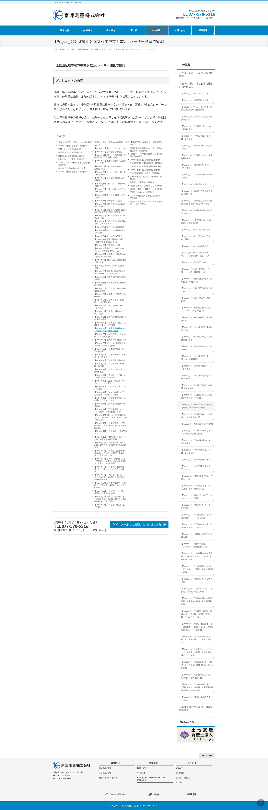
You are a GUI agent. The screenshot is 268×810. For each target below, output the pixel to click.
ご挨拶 (179, 768)
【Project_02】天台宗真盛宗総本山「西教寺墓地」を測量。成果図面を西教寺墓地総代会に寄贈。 (110, 499)
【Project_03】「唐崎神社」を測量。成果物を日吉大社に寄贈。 (110, 492)
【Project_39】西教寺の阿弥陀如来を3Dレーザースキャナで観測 (110, 272)
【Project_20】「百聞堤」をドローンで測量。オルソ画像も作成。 (110, 376)
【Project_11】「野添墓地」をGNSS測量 (110, 432)
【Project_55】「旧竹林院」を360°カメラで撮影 (110, 190)
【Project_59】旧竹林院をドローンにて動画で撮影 (110, 167)
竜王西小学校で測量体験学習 (70, 152)
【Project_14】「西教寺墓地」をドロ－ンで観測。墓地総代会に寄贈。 (110, 410)
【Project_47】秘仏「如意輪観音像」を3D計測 (110, 231)
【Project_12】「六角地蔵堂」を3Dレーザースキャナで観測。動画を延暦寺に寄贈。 (110, 425)
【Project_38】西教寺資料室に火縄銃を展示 (110, 278)
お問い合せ (153, 794)
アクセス (180, 782)
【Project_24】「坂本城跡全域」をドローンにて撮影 (110, 356)
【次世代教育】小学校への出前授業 (74, 142)
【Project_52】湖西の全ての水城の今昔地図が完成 (110, 205)
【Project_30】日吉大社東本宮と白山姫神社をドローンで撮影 (110, 324)
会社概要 (180, 772)
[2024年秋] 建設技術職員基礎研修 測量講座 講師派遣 (146, 155)
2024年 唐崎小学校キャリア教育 (72, 172)
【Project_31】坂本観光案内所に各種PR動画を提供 (110, 318)
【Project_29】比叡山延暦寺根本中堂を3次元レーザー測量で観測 (110, 329)
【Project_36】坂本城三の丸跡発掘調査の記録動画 (110, 289)
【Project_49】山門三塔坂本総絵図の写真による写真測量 (110, 222)
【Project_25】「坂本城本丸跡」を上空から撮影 (110, 350)
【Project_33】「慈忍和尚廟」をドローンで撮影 (110, 306)
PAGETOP (207, 755)
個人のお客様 (105, 768)
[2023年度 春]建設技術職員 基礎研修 (145, 166)
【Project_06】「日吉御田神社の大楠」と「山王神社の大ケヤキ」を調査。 (109, 469)
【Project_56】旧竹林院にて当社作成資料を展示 (110, 185)
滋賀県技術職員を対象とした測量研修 (146, 186)
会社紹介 (191, 763)
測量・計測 (142, 768)
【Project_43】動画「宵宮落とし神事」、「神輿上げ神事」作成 (109, 249)
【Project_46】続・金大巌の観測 (108, 236)
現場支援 (141, 772)
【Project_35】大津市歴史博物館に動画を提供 (110, 295)
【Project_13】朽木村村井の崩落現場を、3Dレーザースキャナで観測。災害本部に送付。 (110, 417)
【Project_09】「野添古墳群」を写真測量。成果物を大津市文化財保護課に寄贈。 (110, 444)
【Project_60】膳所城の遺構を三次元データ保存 (110, 162)
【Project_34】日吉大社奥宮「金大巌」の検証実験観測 (109, 301)
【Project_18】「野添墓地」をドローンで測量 (110, 387)
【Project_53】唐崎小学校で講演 (108, 201)
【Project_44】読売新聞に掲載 (107, 245)
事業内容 (115, 763)
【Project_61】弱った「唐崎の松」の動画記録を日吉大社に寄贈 (110, 156)
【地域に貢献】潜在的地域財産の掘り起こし (110, 143)
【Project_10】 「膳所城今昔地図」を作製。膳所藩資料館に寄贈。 (110, 438)
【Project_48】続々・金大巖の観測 (109, 227)
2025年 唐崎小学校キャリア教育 (72, 146)
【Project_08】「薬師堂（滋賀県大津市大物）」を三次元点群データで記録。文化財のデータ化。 (110, 453)
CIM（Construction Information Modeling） (151, 778)
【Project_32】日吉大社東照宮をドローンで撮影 (110, 312)
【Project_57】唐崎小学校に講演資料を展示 (110, 179)
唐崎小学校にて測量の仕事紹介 (71, 159)
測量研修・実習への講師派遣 (142, 182)
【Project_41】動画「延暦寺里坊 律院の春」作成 (110, 261)
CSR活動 (61, 136)
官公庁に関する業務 (108, 777)
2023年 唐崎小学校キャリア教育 (72, 168)
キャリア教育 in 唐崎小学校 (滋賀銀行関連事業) (74, 164)
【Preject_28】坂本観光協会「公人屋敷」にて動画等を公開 (110, 335)
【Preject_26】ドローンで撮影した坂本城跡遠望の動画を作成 (110, 344)
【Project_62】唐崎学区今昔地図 (108, 152)
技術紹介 (153, 763)
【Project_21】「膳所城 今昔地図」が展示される (110, 370)
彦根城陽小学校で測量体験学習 (71, 156)
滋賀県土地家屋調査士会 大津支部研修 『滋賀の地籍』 (146, 202)
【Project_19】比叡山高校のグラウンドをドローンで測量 (110, 382)
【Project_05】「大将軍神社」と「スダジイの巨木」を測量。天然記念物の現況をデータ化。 (110, 477)
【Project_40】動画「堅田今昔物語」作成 (110, 267)
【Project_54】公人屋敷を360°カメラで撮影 (110, 196)
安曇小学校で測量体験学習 (69, 149)
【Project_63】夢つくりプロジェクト (110, 148)
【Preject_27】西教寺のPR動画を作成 (110, 340)
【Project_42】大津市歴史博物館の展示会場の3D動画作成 (110, 255)
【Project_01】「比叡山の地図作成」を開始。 (110, 506)
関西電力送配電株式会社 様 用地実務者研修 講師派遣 (146, 149)
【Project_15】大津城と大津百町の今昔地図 (110, 405)
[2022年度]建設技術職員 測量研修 (145, 173)
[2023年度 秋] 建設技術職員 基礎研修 (147, 163)
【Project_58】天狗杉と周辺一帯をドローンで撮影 (110, 173)
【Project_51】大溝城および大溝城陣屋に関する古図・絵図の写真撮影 (110, 211)
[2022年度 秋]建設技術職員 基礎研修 (145, 170)
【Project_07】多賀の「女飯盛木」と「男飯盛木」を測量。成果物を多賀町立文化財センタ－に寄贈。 (110, 461)
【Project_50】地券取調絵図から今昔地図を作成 (110, 216)
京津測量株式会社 (130, 806)
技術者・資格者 (183, 777)
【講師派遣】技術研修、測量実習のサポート (146, 143)
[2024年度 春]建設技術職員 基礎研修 (145, 160)
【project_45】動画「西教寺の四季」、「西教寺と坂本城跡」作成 (110, 240)
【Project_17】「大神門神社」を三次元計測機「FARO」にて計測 (110, 393)
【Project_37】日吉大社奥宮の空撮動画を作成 (110, 284)
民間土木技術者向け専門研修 (142, 192)
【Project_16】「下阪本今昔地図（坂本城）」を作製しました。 (110, 399)
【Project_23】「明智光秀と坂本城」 (110, 360)
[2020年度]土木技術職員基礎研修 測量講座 (146, 178)
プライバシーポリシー (115, 794)
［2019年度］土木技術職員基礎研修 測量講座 (146, 197)
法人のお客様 (105, 772)
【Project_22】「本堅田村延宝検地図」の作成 (109, 365)
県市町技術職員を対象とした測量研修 (146, 189)
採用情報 (191, 794)
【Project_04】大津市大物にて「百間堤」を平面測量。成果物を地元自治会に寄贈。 (110, 485)
